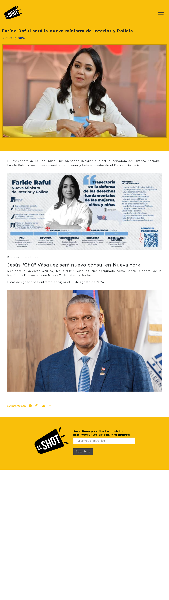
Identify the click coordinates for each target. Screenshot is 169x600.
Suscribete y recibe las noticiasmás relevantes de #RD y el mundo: (104, 437)
